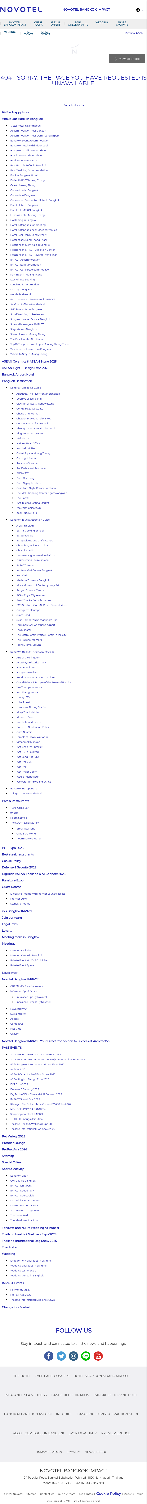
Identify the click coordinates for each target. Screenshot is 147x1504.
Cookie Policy (11, 861)
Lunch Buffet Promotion (24, 284)
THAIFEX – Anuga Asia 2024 (26, 1119)
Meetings (10, 32)
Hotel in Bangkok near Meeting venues (33, 230)
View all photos (129, 59)
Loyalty (7, 930)
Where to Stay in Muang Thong (28, 354)
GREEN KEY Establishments (26, 986)
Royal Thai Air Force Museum (33, 600)
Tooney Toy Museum (28, 644)
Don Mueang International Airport (36, 555)
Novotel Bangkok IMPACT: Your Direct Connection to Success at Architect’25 (56, 1041)
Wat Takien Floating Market (32, 503)
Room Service (18, 817)
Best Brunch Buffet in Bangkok (28, 165)
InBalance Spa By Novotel (31, 997)
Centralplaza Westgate (29, 408)
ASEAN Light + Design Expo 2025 (25, 368)
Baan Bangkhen (25, 667)
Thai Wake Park (19, 1215)
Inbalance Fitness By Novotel (33, 1002)
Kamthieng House (27, 692)
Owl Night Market (27, 458)
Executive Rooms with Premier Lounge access (37, 893)
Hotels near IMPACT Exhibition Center (32, 249)
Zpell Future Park (26, 512)
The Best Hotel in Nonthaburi (27, 339)
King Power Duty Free (29, 433)
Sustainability (18, 1013)
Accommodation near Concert (28, 130)
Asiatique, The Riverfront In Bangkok (38, 393)
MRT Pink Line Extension (24, 1200)
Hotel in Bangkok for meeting (28, 225)
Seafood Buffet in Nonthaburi (27, 304)
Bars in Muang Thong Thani (26, 155)
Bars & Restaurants (78, 23)
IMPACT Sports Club (22, 1195)
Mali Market (23, 438)
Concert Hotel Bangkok (24, 190)
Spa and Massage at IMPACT (27, 324)
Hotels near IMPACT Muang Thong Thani (34, 254)
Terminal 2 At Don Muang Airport (35, 625)
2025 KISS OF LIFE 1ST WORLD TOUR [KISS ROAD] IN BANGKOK (48, 1059)
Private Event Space (22, 965)
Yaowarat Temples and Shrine (33, 781)
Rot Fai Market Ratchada (31, 468)
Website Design (133, 1494)
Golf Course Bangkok (23, 1180)
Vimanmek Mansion (28, 742)
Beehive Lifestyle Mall (29, 398)
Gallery (14, 1033)
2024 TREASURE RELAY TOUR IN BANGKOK (36, 1054)
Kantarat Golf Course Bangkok (34, 570)
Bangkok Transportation (24, 788)
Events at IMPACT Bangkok (26, 210)
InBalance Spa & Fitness (24, 991)
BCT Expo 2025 (12, 848)
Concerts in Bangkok (22, 195)
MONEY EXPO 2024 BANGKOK (28, 1109)
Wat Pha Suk (24, 761)
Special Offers (55, 23)
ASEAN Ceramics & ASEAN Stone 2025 (29, 361)
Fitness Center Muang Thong (27, 215)
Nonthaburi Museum (28, 722)
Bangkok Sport (19, 1175)
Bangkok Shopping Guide (25, 387)
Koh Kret (21, 575)
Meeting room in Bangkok (20, 937)
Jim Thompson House (29, 687)
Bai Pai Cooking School (30, 530)
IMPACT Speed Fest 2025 (25, 1099)
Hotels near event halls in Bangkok (30, 244)
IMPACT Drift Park (21, 1185)
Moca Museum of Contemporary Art (37, 585)
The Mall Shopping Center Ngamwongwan (41, 493)
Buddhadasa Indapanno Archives (35, 677)
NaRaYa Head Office (28, 443)
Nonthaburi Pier (25, 448)
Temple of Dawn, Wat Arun (32, 737)
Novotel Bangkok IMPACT (15, 23)
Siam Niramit (24, 732)
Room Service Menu (28, 838)
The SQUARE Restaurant (24, 822)
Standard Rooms (20, 903)
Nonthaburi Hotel (20, 294)
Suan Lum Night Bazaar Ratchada (36, 488)
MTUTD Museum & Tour (24, 1205)
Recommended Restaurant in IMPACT (32, 299)
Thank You (9, 1247)
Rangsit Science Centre (30, 590)
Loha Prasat (23, 702)
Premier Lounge (13, 1143)
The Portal (22, 498)
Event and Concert (52, 1376)
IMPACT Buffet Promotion (25, 264)
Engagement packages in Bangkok (31, 1260)
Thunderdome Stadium (24, 1220)
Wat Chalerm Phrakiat (29, 747)
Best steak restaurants (18, 854)
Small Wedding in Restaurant (27, 314)
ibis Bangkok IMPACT (17, 911)
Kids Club (15, 1028)
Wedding (102, 22)
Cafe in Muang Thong (23, 185)
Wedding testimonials (23, 1270)
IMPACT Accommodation (25, 259)
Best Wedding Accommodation (29, 170)
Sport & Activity (121, 23)
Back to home (73, 105)
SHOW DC (22, 473)
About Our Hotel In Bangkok (22, 119)
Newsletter (9, 973)
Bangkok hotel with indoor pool (29, 145)
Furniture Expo (12, 880)
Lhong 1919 (23, 697)
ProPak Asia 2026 (14, 1149)
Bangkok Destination (17, 381)
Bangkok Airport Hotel (18, 374)
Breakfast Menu (25, 828)
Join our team (12, 917)
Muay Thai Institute (27, 712)
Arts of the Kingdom (28, 657)
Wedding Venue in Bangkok (27, 1275)
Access (14, 1018)
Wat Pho (21, 766)
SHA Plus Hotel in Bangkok (26, 309)
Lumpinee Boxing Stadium (32, 707)
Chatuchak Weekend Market (33, 418)
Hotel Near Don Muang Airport (28, 234)
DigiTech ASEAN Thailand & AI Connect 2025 (33, 874)
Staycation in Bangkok (23, 329)
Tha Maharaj (23, 629)
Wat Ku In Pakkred (27, 751)
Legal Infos (9, 924)
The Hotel (22, 1376)
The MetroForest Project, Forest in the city (41, 634)
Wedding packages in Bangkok (28, 1265)
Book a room (134, 33)
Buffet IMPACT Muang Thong (27, 180)
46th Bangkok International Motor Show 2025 (37, 1064)
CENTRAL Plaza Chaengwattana (35, 403)
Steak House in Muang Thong (27, 334)
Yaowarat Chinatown (28, 507)
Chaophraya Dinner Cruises (32, 545)
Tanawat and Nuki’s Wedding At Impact (30, 1228)
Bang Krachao (24, 535)
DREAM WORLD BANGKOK (32, 560)
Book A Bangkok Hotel (24, 175)
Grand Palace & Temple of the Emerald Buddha (43, 682)
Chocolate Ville (25, 550)
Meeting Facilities (20, 950)
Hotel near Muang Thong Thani (28, 239)
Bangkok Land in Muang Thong (28, 150)
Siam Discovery (25, 478)
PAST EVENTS (28, 33)
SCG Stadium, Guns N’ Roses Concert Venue (42, 605)
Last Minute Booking (22, 279)
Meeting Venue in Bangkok (26, 955)
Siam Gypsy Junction (28, 483)
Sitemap (8, 1156)
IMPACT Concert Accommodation (30, 269)
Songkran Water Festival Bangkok (30, 319)
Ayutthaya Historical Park (31, 662)
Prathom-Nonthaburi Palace (33, 727)
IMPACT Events (45, 33)
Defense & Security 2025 (19, 867)
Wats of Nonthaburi (27, 776)
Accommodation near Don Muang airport (34, 135)
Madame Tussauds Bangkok (33, 580)
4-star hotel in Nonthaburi (25, 125)
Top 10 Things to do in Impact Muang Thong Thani (39, 344)
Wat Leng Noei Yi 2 (27, 756)
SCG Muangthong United (25, 1210)
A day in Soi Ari (25, 525)
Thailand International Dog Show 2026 (32, 1299)
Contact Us (16, 1023)
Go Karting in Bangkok (23, 220)
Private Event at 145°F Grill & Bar (29, 960)
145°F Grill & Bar (19, 807)
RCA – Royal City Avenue (30, 595)
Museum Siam (24, 717)
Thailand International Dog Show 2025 (32, 1129)
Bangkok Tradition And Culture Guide (32, 651)
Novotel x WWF (19, 1008)
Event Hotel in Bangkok (24, 205)
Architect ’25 (17, 1069)
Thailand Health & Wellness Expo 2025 (32, 1124)
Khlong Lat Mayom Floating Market (37, 428)
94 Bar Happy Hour (15, 112)
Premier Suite (18, 898)
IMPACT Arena (24, 565)
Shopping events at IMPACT (26, 1114)
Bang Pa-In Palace (27, 672)
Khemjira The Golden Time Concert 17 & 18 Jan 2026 (40, 1104)
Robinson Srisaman (27, 463)
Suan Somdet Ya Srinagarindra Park (37, 620)
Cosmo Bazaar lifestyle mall (32, 423)
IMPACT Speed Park (22, 1190)
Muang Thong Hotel (22, 289)
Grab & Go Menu (26, 833)
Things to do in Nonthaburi (26, 793)
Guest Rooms (38, 23)
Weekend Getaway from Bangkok (30, 349)
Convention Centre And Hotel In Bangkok (35, 200)
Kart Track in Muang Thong (26, 274)
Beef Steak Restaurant (23, 160)
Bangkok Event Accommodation (29, 140)
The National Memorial (29, 639)
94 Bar (14, 812)
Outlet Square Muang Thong (33, 453)
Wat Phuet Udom (26, 771)
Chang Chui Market (27, 413)
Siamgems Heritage (28, 610)
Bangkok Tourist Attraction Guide (30, 519)
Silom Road (23, 615)
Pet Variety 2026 (13, 1136)
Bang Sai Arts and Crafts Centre (34, 540)
